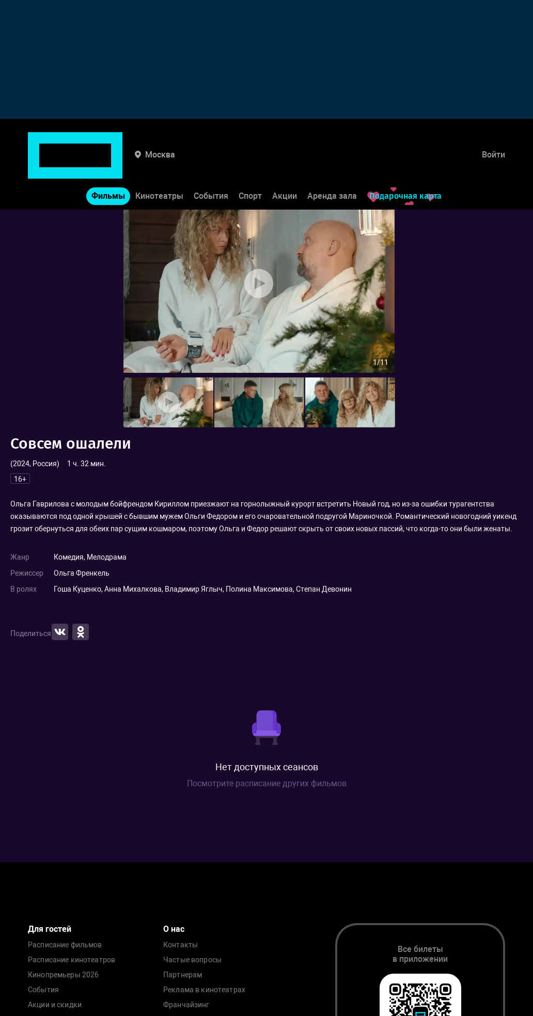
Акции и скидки (55, 1005)
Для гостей (49, 929)
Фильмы (108, 164)
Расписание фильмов (65, 945)
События (211, 164)
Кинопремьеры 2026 (63, 975)
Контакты (180, 945)
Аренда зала (332, 164)
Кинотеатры (159, 164)
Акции (284, 164)
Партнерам (182, 975)
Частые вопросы (192, 960)
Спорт (250, 164)
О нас (173, 929)
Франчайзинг (186, 1005)
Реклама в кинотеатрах (204, 990)
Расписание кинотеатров (71, 960)
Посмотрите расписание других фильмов (267, 783)
